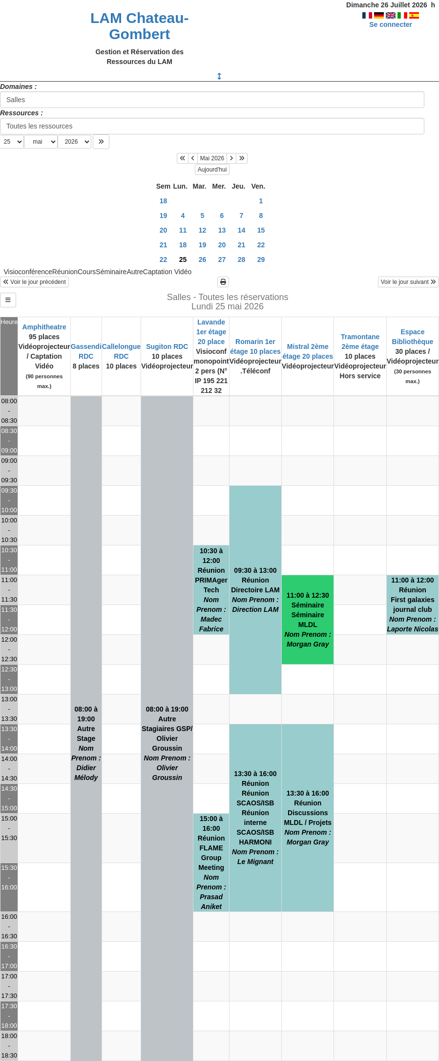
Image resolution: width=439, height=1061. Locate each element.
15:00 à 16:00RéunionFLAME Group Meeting (211, 862)
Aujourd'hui (212, 169)
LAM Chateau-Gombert (139, 26)
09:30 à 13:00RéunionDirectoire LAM (255, 589)
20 (163, 230)
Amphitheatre (44, 327)
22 (261, 245)
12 (203, 230)
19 (163, 215)
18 (163, 201)
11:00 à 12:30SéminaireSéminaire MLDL (307, 619)
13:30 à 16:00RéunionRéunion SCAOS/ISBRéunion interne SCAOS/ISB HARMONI (255, 818)
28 (242, 259)
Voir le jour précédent (34, 282)
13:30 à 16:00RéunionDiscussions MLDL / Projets (308, 817)
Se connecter (390, 24)
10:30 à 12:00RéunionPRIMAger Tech (211, 590)
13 (222, 230)
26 (203, 259)
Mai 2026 (212, 158)
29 (261, 259)
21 (163, 245)
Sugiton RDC (167, 346)
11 (183, 230)
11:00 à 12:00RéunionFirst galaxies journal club (412, 604)
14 (242, 230)
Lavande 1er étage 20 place (211, 332)
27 (222, 259)
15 (261, 230)
